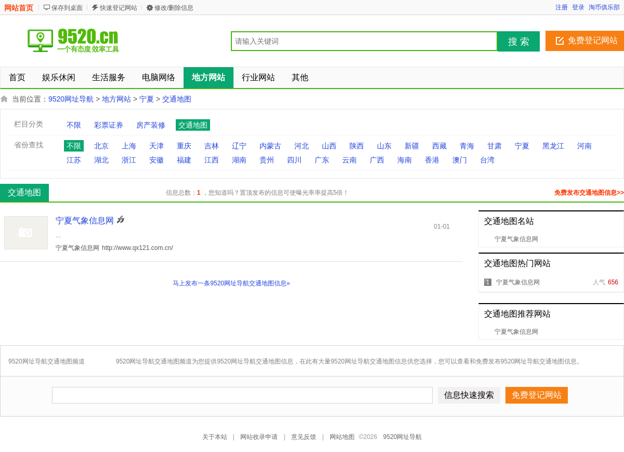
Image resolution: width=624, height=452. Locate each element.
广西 (377, 160)
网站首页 (18, 8)
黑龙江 (553, 146)
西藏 (439, 146)
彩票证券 (108, 125)
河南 (584, 146)
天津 (156, 146)
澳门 (459, 160)
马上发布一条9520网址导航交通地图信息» (231, 283)
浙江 (129, 160)
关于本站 (214, 437)
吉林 (211, 146)
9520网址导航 (71, 99)
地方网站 (116, 99)
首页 (17, 77)
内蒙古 (270, 146)
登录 (578, 7)
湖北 (101, 160)
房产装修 (150, 125)
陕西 (356, 146)
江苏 (74, 160)
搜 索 (518, 41)
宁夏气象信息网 (516, 239)
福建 (184, 160)
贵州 (266, 160)
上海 (129, 146)
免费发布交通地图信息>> (589, 192)
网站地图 (342, 437)
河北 (301, 146)
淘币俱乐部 (604, 7)
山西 (329, 146)
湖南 (239, 160)
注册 (561, 7)
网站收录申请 (259, 437)
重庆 (184, 146)
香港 (432, 160)
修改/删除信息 (173, 7)
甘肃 (494, 146)
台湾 (487, 160)
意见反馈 (303, 437)
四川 (294, 160)
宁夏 (146, 99)
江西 (211, 160)
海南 (404, 160)
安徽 (156, 160)
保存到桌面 (67, 7)
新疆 (412, 146)
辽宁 (239, 146)
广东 (322, 160)
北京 (101, 146)
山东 (384, 146)
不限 (74, 125)
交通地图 (176, 99)
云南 (349, 160)
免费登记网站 (593, 40)
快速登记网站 (118, 7)
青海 (467, 146)
